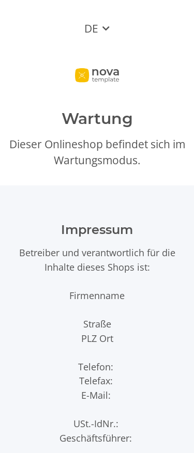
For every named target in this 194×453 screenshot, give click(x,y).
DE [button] (91, 28)
